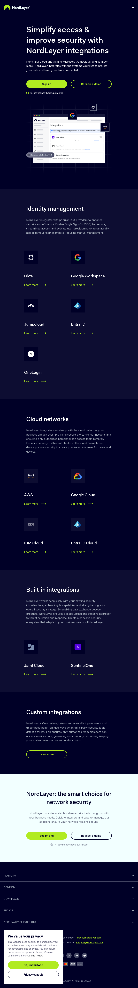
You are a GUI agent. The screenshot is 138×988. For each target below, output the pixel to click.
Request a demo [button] (91, 84)
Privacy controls (33, 974)
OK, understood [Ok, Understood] (33, 965)
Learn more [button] (35, 285)
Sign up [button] (46, 84)
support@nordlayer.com (89, 942)
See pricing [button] (47, 835)
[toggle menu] (132, 7)
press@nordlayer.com (89, 937)
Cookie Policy (34, 955)
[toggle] (69, 875)
